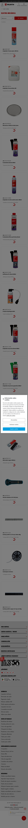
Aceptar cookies (14, 429)
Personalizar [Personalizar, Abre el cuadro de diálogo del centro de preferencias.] (14, 420)
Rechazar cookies (14, 424)
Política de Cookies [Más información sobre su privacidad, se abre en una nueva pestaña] (11, 415)
